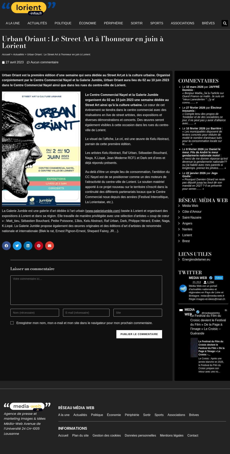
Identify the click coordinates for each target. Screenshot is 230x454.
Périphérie (113, 23)
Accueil (6, 54)
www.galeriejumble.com (102, 210)
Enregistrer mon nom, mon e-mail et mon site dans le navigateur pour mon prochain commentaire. (84, 323)
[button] (225, 23)
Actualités (37, 23)
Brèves (208, 23)
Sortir (136, 23)
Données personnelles (140, 435)
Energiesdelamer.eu (196, 259)
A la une (13, 23)
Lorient (187, 235)
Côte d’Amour (192, 211)
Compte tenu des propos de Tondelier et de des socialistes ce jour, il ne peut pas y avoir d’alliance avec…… (204, 118)
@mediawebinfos (211, 313)
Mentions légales (171, 435)
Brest (186, 241)
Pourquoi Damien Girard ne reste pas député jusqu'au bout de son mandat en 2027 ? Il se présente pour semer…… (203, 184)
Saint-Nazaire (191, 217)
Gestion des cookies (107, 435)
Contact (192, 435)
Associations (182, 23)
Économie (87, 23)
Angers (187, 223)
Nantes (187, 229)
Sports (156, 23)
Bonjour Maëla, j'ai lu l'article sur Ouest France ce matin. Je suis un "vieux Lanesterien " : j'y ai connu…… (203, 98)
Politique (63, 23)
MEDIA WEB (190, 312)
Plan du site (80, 435)
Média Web (190, 205)
